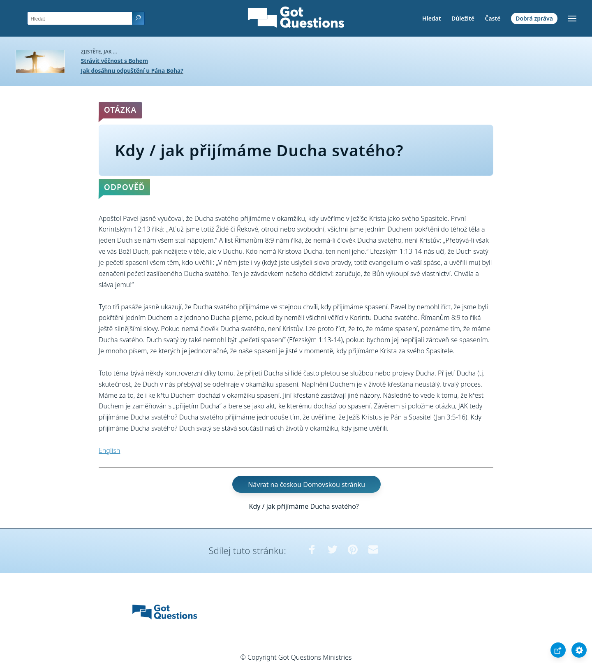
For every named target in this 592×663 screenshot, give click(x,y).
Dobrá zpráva (534, 18)
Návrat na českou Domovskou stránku (306, 484)
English (109, 450)
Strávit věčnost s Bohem (114, 61)
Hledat (431, 18)
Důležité (462, 18)
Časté (492, 18)
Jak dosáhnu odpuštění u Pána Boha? (132, 70)
